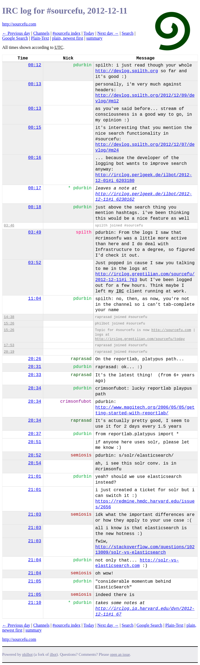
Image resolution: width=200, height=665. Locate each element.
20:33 (34, 375)
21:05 (34, 581)
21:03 (34, 514)
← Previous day (16, 33)
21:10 (34, 602)
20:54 (34, 463)
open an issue (120, 655)
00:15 (34, 127)
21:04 (34, 560)
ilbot (53, 655)
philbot (27, 655)
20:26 (34, 359)
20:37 (34, 433)
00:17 (34, 188)
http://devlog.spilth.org (126, 71)
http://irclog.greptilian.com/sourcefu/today (140, 339)
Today (89, 33)
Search (128, 33)
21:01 (34, 476)
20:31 (34, 366)
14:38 (9, 317)
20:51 (34, 442)
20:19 (9, 352)
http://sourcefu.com (19, 24)
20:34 (34, 388)
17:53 (9, 345)
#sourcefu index (67, 33)
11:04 (34, 298)
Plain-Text (40, 38)
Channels (41, 33)
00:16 (34, 157)
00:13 (34, 84)
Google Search (15, 38)
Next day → (108, 33)
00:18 (34, 207)
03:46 (9, 225)
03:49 (34, 232)
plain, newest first (67, 38)
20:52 (34, 455)
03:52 (34, 262)
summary (94, 38)
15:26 (9, 324)
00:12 (34, 65)
